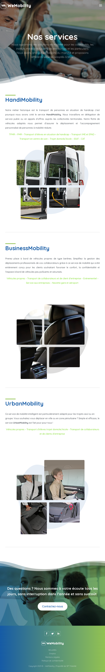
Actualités (52, 650)
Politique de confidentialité (52, 661)
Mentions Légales (52, 657)
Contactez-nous (52, 606)
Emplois (52, 653)
